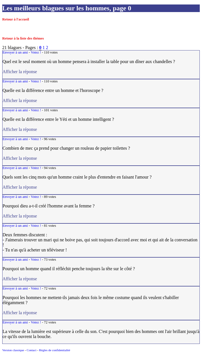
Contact (31, 350)
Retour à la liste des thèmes (23, 38)
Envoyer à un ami (15, 52)
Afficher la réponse (61, 71)
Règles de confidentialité (54, 350)
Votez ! (36, 52)
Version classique (13, 350)
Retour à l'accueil (15, 19)
